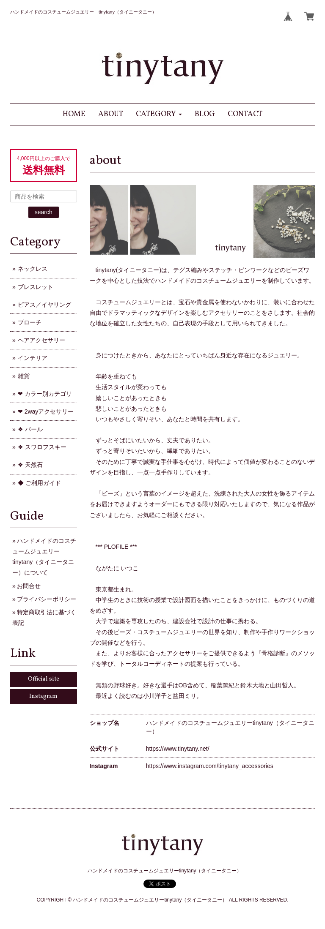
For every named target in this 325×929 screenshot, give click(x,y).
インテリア (32, 357)
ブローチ (29, 322)
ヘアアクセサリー (41, 340)
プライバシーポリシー (46, 599)
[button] (158, 114)
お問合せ (29, 586)
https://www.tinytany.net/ (177, 748)
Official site (43, 679)
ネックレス (32, 268)
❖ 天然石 (30, 464)
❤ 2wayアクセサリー (46, 411)
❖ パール (30, 429)
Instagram (43, 696)
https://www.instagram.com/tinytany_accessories (209, 766)
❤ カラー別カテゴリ (45, 393)
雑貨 (24, 376)
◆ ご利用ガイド (39, 482)
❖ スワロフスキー (42, 447)
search (43, 212)
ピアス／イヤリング (44, 304)
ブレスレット (35, 286)
